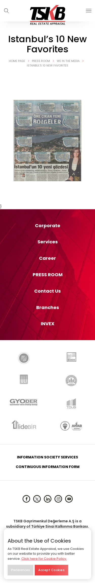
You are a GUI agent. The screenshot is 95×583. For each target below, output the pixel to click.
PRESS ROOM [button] (48, 274)
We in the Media (71, 61)
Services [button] (47, 241)
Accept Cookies (51, 570)
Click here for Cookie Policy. (44, 558)
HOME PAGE (20, 61)
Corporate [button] (47, 225)
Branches (47, 307)
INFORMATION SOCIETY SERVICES (47, 457)
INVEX (47, 323)
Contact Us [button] (47, 291)
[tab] (47, 225)
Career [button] (47, 258)
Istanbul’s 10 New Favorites (47, 65)
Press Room (44, 61)
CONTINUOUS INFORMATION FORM (48, 466)
